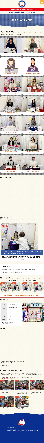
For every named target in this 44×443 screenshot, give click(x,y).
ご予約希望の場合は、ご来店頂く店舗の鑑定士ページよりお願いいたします (22, 295)
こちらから (12, 272)
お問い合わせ (36, 430)
